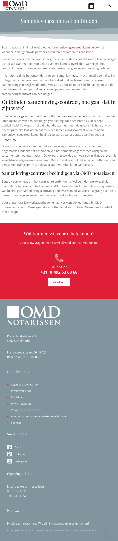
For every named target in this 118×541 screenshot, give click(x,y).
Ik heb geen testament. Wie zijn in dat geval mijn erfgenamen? (48, 523)
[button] (91, 6)
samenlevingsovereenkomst (72, 47)
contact (107, 207)
